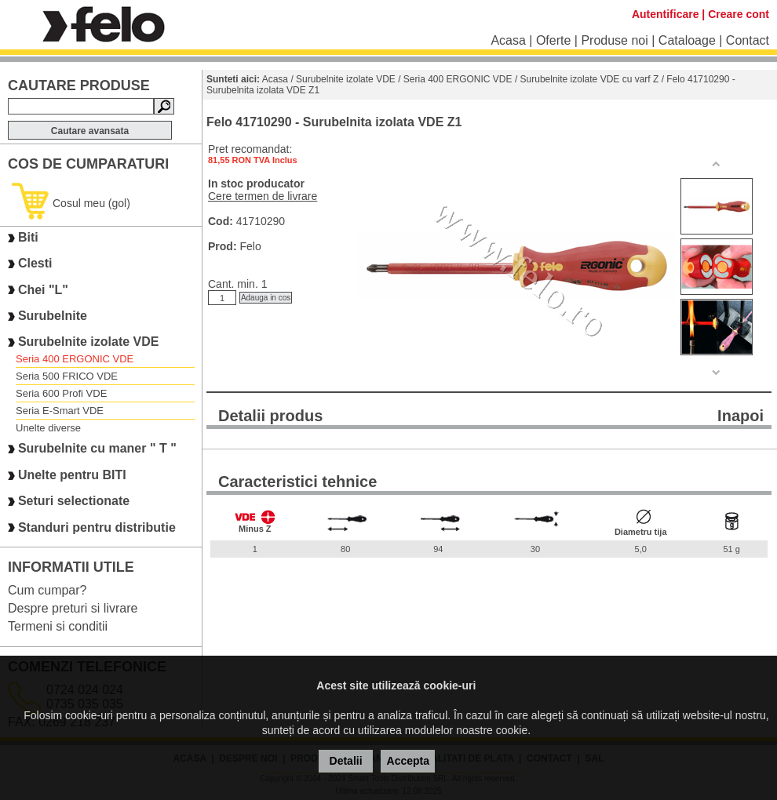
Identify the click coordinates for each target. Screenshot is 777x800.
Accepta (408, 761)
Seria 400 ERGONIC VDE (74, 359)
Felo (250, 246)
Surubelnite (52, 315)
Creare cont (738, 14)
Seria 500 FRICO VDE (67, 376)
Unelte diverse (48, 428)
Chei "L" (43, 289)
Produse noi (614, 40)
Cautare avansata (90, 130)
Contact (747, 40)
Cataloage (687, 40)
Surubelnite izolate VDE (88, 341)
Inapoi (740, 415)
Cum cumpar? (47, 590)
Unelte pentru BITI (72, 475)
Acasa (508, 40)
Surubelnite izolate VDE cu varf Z (589, 79)
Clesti (35, 264)
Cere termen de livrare (262, 196)
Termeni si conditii (58, 626)
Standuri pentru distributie (97, 527)
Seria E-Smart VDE (60, 410)
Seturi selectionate (74, 500)
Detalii (346, 761)
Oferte (553, 40)
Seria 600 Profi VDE (61, 393)
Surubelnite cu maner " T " (97, 449)
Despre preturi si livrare (72, 608)
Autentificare (665, 14)
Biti (28, 237)
